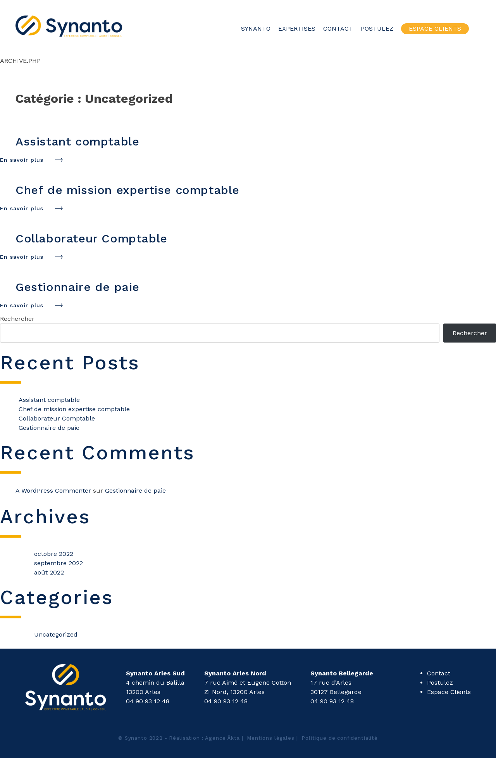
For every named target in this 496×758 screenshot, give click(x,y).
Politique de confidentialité (339, 738)
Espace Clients (435, 28)
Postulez (377, 28)
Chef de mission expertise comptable (74, 409)
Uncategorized (56, 634)
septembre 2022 (58, 563)
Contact (338, 28)
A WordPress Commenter (53, 490)
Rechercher (17, 318)
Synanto (255, 28)
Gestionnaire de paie (49, 427)
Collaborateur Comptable (57, 418)
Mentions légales (270, 738)
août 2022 (49, 572)
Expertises (296, 28)
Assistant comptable (49, 399)
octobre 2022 (53, 553)
